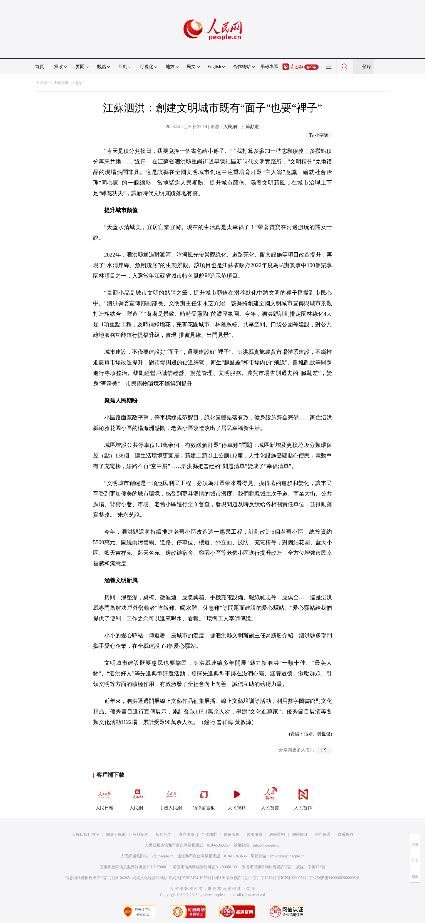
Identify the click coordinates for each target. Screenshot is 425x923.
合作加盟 (209, 834)
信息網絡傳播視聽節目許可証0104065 (97, 878)
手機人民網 (171, 797)
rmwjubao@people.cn (287, 856)
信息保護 (322, 834)
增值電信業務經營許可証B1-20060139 (205, 867)
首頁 (39, 66)
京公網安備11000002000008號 (334, 878)
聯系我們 (345, 834)
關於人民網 (116, 834)
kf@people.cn (163, 856)
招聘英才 (163, 834)
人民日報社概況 (85, 834)
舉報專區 (269, 66)
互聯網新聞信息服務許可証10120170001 (134, 867)
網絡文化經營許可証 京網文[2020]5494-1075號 (171, 878)
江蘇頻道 (61, 83)
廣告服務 (186, 834)
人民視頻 (237, 797)
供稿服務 (231, 834)
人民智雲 (270, 797)
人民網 (41, 83)
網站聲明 (277, 834)
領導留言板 (204, 797)
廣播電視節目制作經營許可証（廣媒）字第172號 (283, 867)
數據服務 (254, 834)
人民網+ (137, 797)
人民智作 (303, 797)
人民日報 (104, 797)
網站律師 (300, 834)
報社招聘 (140, 834)
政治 (79, 83)
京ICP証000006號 (291, 878)
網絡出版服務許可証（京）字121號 (244, 878)
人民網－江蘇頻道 (241, 126)
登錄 (366, 66)
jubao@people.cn (266, 845)
